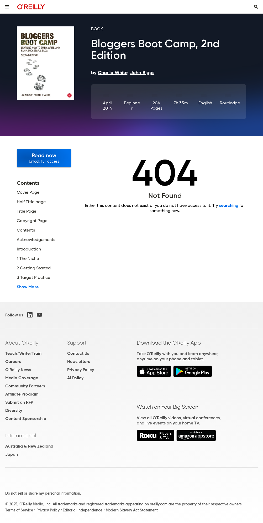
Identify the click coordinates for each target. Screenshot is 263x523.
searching (229, 205)
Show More (28, 287)
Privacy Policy (80, 369)
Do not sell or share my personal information (42, 493)
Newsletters (78, 361)
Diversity (13, 410)
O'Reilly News (18, 369)
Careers (13, 361)
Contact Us (78, 353)
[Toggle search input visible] (256, 7)
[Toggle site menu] (7, 7)
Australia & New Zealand (29, 446)
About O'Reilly (21, 343)
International (20, 435)
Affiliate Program (22, 394)
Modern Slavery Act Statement (132, 510)
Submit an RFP (19, 402)
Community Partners (25, 386)
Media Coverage (21, 378)
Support (77, 343)
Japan (11, 454)
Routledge (230, 102)
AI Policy (75, 378)
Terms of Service (19, 510)
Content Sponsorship (25, 418)
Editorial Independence (82, 510)
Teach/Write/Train (23, 353)
